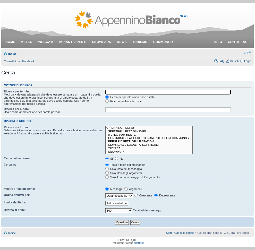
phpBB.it (139, 243)
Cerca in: (10, 164)
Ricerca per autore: (17, 108)
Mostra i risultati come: (19, 188)
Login (247, 61)
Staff (169, 232)
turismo (140, 42)
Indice (12, 53)
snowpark (101, 42)
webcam (45, 42)
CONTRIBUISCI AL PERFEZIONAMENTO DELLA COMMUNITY (149, 138)
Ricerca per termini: (17, 91)
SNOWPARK (149, 151)
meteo (26, 42)
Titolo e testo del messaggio (125, 164)
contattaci (238, 42)
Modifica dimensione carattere (247, 52)
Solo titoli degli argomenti (123, 173)
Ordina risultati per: (17, 194)
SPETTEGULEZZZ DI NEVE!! (149, 131)
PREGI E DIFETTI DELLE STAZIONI (149, 141)
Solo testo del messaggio (123, 168)
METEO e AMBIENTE (149, 134)
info (218, 42)
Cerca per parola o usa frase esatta (130, 97)
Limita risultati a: (15, 202)
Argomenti (133, 189)
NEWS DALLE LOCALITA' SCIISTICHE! (149, 144)
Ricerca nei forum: (16, 127)
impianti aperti (73, 42)
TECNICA (149, 148)
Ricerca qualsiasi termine (123, 101)
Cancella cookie (184, 232)
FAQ (221, 61)
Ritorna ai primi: (15, 209)
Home (10, 42)
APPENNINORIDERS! (149, 128)
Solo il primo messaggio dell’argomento (132, 177)
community (163, 42)
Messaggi (113, 189)
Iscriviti (234, 61)
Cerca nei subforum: (17, 158)
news (122, 42)
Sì (109, 158)
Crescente (143, 195)
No (119, 158)
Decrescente (164, 195)
